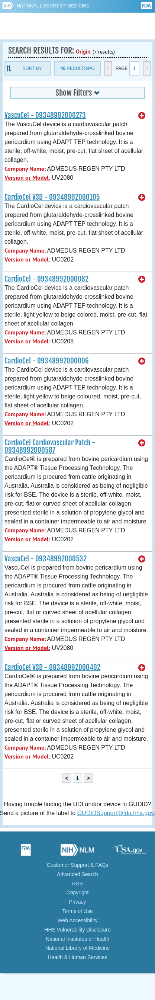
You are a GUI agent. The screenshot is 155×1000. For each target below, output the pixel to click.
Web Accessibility (78, 920)
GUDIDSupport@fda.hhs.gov (115, 813)
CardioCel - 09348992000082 (46, 279)
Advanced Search (77, 874)
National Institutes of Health (77, 939)
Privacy (77, 902)
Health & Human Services (77, 957)
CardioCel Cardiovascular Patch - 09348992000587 (49, 446)
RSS (77, 884)
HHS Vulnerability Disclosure (77, 930)
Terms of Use (77, 911)
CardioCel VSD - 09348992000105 (52, 197)
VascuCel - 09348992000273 (45, 115)
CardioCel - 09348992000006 (46, 360)
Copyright (78, 892)
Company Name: (25, 169)
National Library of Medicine (53, 6)
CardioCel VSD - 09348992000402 (52, 667)
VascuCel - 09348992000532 (45, 558)
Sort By (32, 68)
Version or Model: (27, 178)
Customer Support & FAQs (78, 865)
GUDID (77, 26)
